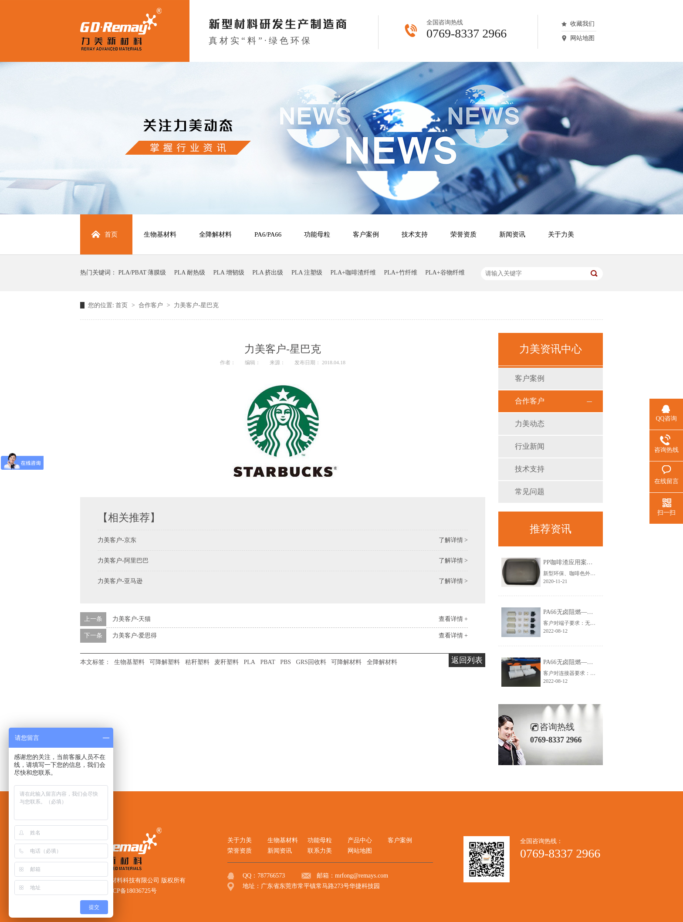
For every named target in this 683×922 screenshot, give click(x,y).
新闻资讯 (279, 850)
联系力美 (320, 850)
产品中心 (360, 840)
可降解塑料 (164, 662)
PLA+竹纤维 (400, 272)
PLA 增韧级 (228, 272)
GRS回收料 (311, 662)
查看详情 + (453, 619)
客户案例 (529, 378)
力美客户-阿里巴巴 (123, 560)
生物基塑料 (129, 662)
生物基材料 (282, 840)
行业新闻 (529, 446)
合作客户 (152, 305)
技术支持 (529, 469)
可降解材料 (346, 662)
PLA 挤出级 (267, 272)
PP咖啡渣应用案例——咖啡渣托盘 (589, 562)
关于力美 (239, 840)
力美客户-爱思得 (134, 635)
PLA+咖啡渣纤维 (353, 272)
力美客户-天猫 (131, 619)
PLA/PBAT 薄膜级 (142, 272)
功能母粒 (320, 840)
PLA (249, 662)
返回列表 (467, 660)
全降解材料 (382, 662)
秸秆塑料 (197, 662)
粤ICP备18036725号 (131, 891)
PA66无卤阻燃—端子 (571, 612)
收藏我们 (582, 23)
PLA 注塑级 (306, 272)
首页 (122, 305)
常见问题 (529, 492)
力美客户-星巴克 (196, 305)
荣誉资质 (239, 850)
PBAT (267, 662)
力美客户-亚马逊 (120, 581)
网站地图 (582, 38)
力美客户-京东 (117, 540)
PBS (285, 662)
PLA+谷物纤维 (444, 272)
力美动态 (529, 424)
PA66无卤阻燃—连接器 (574, 662)
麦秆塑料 (226, 662)
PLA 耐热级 (189, 272)
